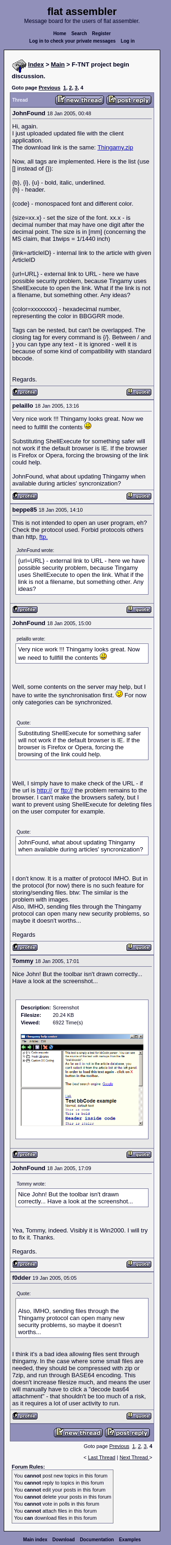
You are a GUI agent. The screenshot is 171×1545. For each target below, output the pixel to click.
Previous (49, 87)
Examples (130, 1539)
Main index (35, 1539)
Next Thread (134, 1457)
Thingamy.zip (115, 147)
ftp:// (67, 790)
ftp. (43, 536)
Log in (128, 41)
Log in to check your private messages (72, 41)
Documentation (97, 1539)
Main (58, 64)
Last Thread (102, 1457)
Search (79, 33)
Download (63, 1539)
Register (101, 33)
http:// (44, 790)
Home (60, 33)
